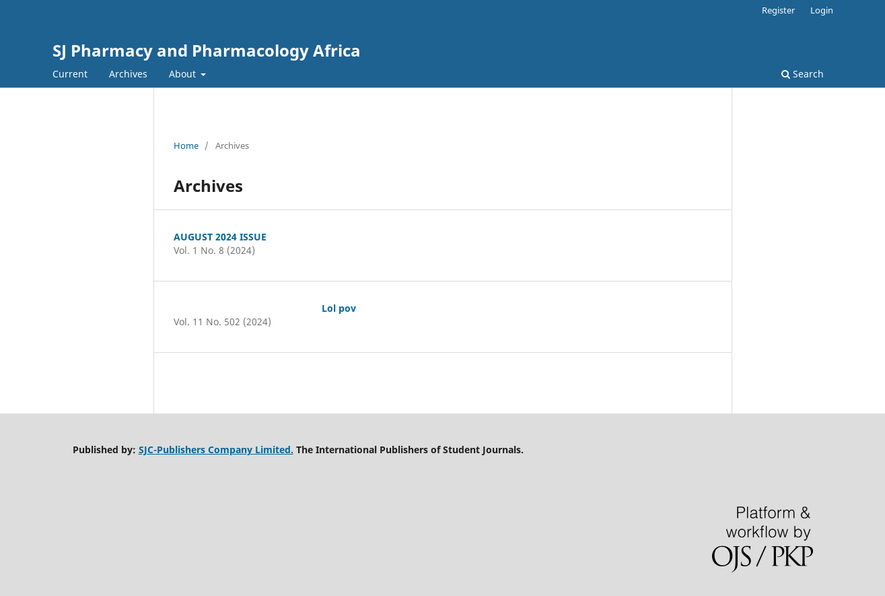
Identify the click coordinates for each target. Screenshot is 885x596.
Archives (128, 73)
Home (186, 145)
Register (778, 10)
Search (802, 73)
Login (821, 10)
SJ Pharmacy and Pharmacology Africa (206, 50)
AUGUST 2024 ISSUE (220, 236)
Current (69, 73)
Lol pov (339, 308)
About (184, 73)
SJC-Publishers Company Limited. (216, 449)
